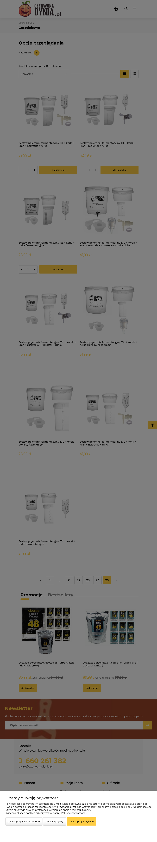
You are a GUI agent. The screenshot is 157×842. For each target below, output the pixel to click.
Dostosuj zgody (54, 821)
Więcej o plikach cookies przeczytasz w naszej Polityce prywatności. (46, 813)
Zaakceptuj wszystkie (81, 821)
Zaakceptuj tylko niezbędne (24, 821)
